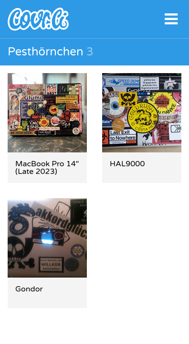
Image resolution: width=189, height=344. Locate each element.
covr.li (94, 19)
